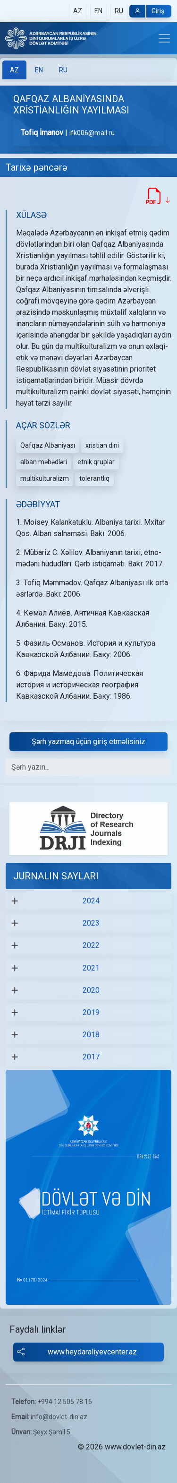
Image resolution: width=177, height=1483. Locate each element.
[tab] (14, 70)
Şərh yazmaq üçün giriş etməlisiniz (88, 741)
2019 (91, 1012)
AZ (77, 11)
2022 (91, 945)
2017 (91, 1056)
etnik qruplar (96, 462)
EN (98, 11)
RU (119, 11)
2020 (91, 990)
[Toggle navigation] (164, 38)
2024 (91, 900)
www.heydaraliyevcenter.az (77, 1352)
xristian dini (102, 445)
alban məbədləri (43, 462)
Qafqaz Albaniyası (47, 445)
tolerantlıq (94, 478)
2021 (91, 967)
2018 (91, 1034)
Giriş (146, 11)
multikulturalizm (44, 478)
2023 (91, 923)
